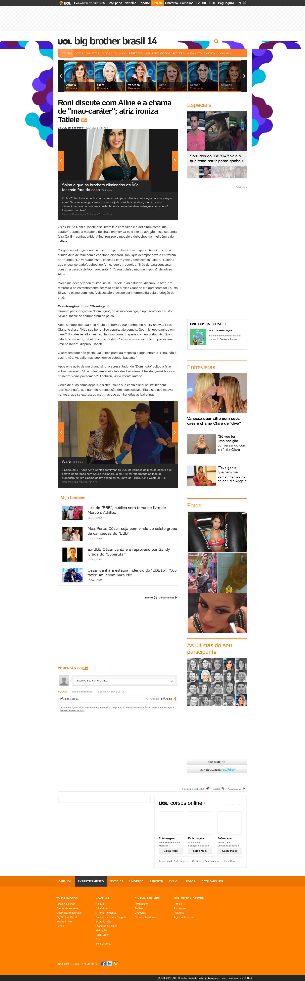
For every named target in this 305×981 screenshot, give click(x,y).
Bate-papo (114, 3)
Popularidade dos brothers (164, 53)
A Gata (100, 904)
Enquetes (92, 53)
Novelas (102, 898)
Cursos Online (210, 324)
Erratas (216, 789)
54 (85, 120)
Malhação (101, 930)
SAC (102, 3)
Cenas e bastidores (146, 917)
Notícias (130, 3)
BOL (212, 3)
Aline (128, 227)
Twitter (110, 963)
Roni (79, 227)
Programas (180, 908)
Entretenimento (91, 881)
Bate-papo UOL (212, 881)
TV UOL (201, 3)
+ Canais (224, 53)
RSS (116, 963)
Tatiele (91, 227)
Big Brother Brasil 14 (115, 41)
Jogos (190, 881)
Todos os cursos (233, 804)
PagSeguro (226, 3)
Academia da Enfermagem (173, 861)
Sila (98, 939)
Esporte (144, 3)
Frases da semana (67, 908)
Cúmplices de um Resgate (111, 917)
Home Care (229, 861)
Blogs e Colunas (114, 53)
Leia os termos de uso (72, 710)
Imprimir (149, 597)
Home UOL (64, 881)
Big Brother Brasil (66, 917)
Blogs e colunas (65, 904)
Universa (171, 3)
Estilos (178, 904)
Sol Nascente (103, 943)
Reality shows (64, 921)
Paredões (136, 53)
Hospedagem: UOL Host (240, 978)
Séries (60, 926)
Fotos (79, 53)
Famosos (187, 3)
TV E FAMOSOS (67, 898)
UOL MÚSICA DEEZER (189, 898)
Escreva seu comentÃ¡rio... (125, 680)
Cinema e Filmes (147, 898)
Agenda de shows (184, 917)
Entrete (157, 3)
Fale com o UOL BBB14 (194, 789)
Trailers (139, 908)
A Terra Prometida (106, 912)
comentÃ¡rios (70, 668)
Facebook (104, 963)
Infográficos (141, 904)
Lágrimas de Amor (106, 926)
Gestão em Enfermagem (205, 861)
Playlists (179, 912)
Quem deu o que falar (69, 912)
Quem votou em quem (201, 53)
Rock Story (102, 934)
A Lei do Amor (104, 908)
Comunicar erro (166, 597)
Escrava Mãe (103, 921)
